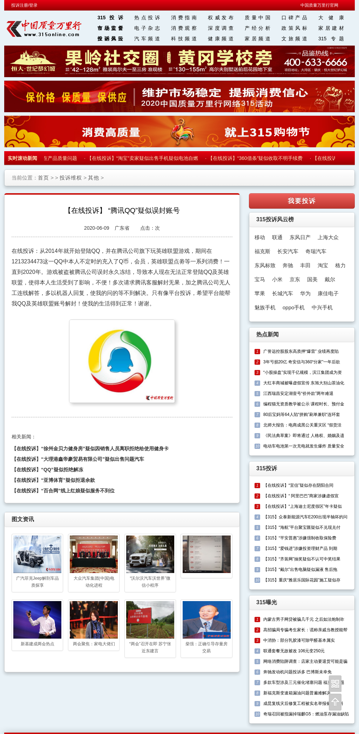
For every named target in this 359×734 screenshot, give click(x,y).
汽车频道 (147, 38)
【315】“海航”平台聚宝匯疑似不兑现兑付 (301, 527)
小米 (277, 279)
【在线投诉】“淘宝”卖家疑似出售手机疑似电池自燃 (143, 158)
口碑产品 (294, 17)
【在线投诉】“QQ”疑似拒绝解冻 (47, 469)
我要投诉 (302, 200)
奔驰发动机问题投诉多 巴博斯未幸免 (297, 671)
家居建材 (331, 28)
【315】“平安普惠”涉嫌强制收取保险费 (299, 538)
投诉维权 (71, 178)
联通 (277, 237)
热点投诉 (147, 17)
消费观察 (184, 28)
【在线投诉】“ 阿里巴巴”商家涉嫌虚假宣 (301, 495)
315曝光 (266, 602)
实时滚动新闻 (22, 158)
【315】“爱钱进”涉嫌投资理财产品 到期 (300, 548)
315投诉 (110, 17)
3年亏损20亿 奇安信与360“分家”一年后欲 (301, 361)
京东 (295, 279)
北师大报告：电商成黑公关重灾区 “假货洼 (302, 425)
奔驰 (288, 265)
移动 (260, 237)
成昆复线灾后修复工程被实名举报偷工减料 (303, 703)
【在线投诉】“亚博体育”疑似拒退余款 (53, 480)
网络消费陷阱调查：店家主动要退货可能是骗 (305, 661)
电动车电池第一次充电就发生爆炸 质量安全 (303, 446)
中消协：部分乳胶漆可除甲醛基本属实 (299, 640)
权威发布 (220, 17)
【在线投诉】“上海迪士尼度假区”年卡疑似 (302, 506)
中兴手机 (322, 307)
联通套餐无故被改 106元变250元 (294, 650)
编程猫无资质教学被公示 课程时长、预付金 (303, 404)
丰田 (305, 265)
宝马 (260, 279)
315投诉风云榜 (275, 219)
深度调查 (220, 28)
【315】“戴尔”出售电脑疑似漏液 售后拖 (300, 569)
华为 (305, 293)
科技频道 (184, 38)
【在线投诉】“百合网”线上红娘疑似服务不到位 (63, 490)
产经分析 (257, 28)
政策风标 (294, 28)
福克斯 (262, 251)
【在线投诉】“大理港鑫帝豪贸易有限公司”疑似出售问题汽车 (78, 459)
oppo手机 (294, 307)
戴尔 (330, 279)
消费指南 (184, 17)
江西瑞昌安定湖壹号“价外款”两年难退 (298, 393)
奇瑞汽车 (315, 251)
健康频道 (220, 38)
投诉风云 (110, 38)
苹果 (260, 293)
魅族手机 (265, 307)
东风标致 (265, 265)
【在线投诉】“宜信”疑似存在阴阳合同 (298, 485)
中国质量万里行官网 (319, 5)
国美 (312, 279)
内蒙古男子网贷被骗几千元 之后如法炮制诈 (303, 619)
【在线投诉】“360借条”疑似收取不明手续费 (256, 158)
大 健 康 (331, 17)
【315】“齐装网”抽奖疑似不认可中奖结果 (301, 559)
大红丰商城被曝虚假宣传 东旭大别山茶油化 (303, 383)
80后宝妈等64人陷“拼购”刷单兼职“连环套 (301, 414)
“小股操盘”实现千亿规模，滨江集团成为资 (302, 372)
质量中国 (257, 17)
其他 (93, 178)
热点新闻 (267, 334)
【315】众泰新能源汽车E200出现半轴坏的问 (305, 516)
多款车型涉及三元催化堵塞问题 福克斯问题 (303, 682)
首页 (43, 178)
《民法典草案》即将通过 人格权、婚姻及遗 (303, 435)
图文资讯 (23, 519)
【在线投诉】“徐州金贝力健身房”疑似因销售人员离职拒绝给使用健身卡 (90, 448)
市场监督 (110, 28)
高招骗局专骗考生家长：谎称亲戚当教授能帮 (305, 629)
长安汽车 (287, 251)
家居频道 (257, 38)
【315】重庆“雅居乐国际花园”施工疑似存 (301, 580)
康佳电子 (328, 293)
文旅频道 (294, 38)
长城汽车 (282, 293)
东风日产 (300, 237)
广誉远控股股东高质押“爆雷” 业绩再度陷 (301, 351)
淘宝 (323, 265)
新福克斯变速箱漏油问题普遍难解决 (297, 693)
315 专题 (331, 38)
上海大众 (328, 237)
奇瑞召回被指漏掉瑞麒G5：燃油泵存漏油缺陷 (306, 714)
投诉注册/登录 (24, 5)
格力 (340, 265)
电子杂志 (147, 28)
